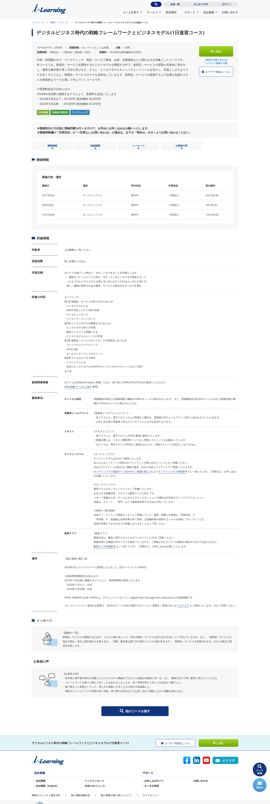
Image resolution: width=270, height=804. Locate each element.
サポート (189, 12)
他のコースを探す (135, 711)
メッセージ (138, 147)
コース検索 (259, 769)
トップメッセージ (94, 780)
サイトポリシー (151, 795)
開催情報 (52, 147)
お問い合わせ (230, 12)
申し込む (216, 51)
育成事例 (170, 12)
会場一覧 (175, 4)
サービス (152, 12)
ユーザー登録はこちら (216, 72)
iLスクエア (183, 605)
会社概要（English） (47, 785)
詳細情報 (95, 147)
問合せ (259, 785)
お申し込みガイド (154, 780)
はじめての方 (201, 4)
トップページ (38, 22)
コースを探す (131, 12)
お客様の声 (181, 147)
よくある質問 (151, 785)
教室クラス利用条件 (104, 546)
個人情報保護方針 (80, 795)
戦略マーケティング (59, 22)
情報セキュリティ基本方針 (46, 795)
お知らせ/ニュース (95, 785)
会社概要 (40, 780)
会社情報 (208, 12)
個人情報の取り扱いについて (116, 795)
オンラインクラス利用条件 (172, 471)
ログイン (226, 4)
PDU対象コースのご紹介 (78, 386)
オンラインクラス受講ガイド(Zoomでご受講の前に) (122, 471)
